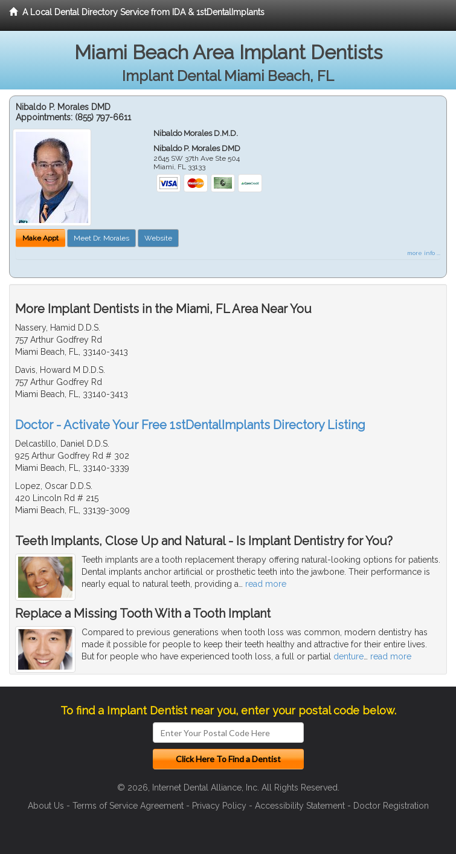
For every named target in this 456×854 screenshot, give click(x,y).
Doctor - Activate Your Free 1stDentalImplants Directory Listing (190, 425)
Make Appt (40, 238)
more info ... (423, 253)
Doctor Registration (391, 805)
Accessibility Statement (300, 805)
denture (348, 656)
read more (265, 584)
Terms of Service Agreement (128, 805)
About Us (46, 805)
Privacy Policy (219, 805)
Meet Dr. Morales (101, 238)
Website (158, 238)
